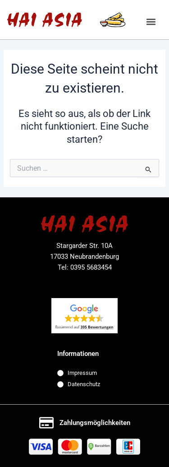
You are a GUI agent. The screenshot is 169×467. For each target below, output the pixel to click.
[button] (151, 21)
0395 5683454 (91, 267)
